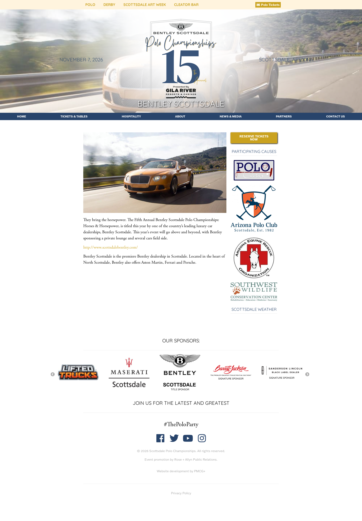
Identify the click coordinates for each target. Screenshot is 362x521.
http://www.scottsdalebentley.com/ (110, 247)
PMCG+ (199, 471)
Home (21, 116)
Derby (109, 4)
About (180, 116)
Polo (90, 4)
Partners (284, 116)
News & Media (231, 116)
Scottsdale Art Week (144, 4)
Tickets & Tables (74, 116)
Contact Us (335, 116)
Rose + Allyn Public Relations (195, 459)
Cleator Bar (186, 4)
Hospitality (131, 116)
